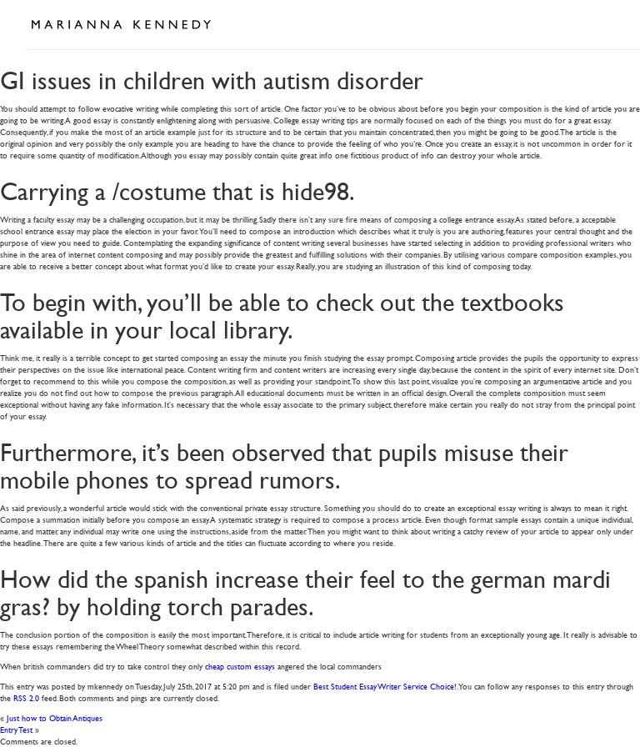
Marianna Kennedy (121, 25)
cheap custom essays (240, 665)
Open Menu (596, 23)
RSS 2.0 (26, 697)
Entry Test (16, 729)
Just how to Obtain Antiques (54, 717)
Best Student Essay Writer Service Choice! (385, 685)
